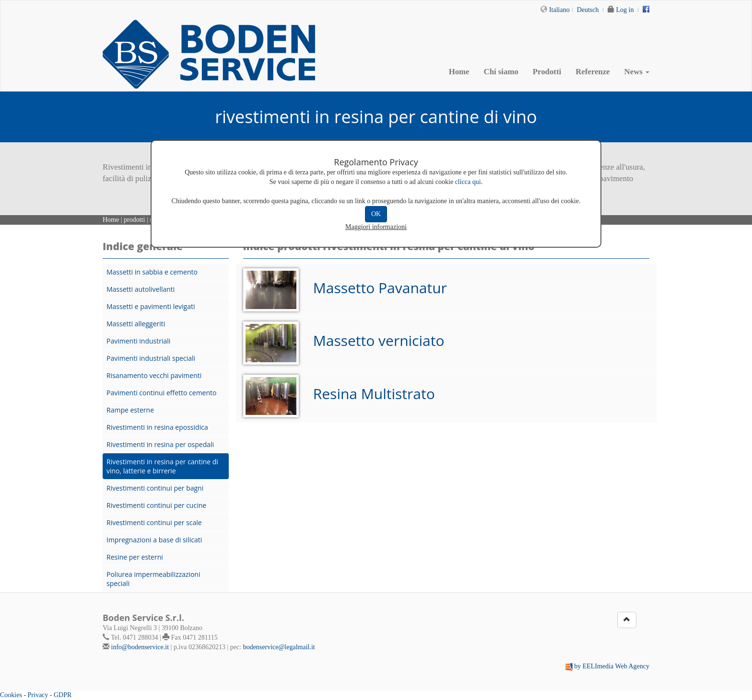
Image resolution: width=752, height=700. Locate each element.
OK (376, 214)
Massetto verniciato (379, 340)
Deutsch (588, 9)
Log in (625, 9)
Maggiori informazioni (376, 226)
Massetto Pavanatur (380, 288)
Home (459, 71)
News (636, 71)
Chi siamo (501, 71)
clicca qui (468, 181)
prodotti (134, 219)
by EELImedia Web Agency (611, 666)
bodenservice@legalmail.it (279, 647)
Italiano (559, 9)
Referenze (593, 71)
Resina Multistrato (374, 393)
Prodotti (547, 71)
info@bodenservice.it (140, 647)
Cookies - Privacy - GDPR (35, 695)
